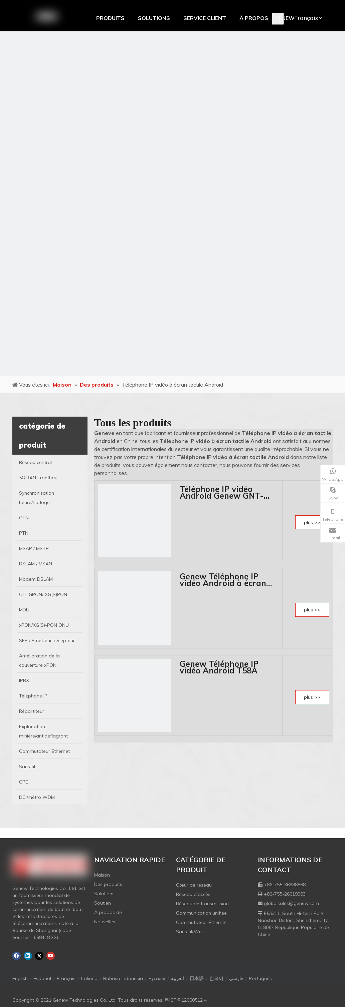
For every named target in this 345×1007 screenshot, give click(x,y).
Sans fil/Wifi (189, 932)
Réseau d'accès (193, 894)
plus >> (312, 522)
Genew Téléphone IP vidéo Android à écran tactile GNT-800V (223, 579)
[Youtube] (50, 956)
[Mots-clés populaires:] (278, 19)
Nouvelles (104, 922)
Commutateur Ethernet (201, 922)
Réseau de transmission (202, 904)
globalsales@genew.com (291, 903)
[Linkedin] (28, 956)
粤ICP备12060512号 (186, 1000)
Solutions (104, 894)
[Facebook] (16, 956)
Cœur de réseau (194, 885)
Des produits (108, 884)
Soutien (102, 903)
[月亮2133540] (172, 203)
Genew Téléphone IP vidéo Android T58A (219, 667)
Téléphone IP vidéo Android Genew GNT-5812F (222, 492)
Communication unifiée (201, 913)
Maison (102, 875)
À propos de (108, 912)
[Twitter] (39, 956)
